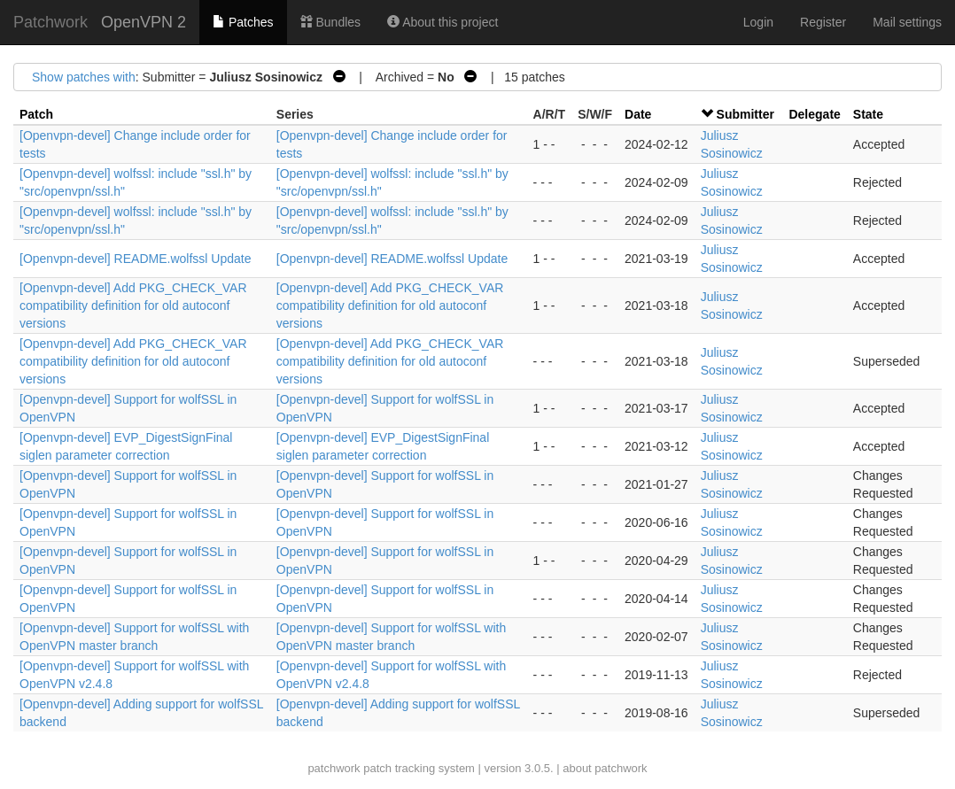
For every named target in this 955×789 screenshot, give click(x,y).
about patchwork (605, 768)
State (868, 114)
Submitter (745, 114)
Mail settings (907, 22)
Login (758, 22)
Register (823, 22)
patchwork (333, 768)
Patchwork (50, 22)
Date (638, 114)
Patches (243, 22)
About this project (442, 22)
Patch (36, 114)
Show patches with (84, 77)
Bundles (330, 22)
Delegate (814, 114)
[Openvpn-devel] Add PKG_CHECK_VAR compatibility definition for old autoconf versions (133, 305)
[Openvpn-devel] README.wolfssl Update (135, 258)
